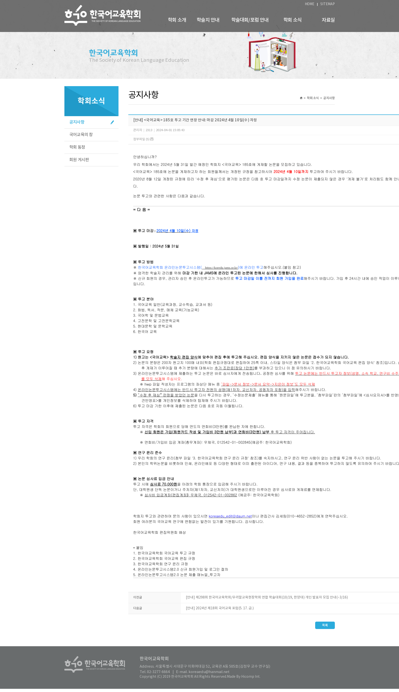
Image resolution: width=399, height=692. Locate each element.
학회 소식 (292, 20)
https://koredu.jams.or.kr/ (221, 270)
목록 (325, 628)
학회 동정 (77, 147)
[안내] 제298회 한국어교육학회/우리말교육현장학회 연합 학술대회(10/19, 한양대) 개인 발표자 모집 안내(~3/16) (267, 601)
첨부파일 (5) (143, 139)
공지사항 (77, 122)
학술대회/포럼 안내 (249, 20)
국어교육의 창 (81, 134)
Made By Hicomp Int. (243, 680)
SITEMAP (327, 4)
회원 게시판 (79, 159)
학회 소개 (177, 20)
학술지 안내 (208, 20)
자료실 (328, 20)
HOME (309, 4)
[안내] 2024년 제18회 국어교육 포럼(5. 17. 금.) (220, 611)
